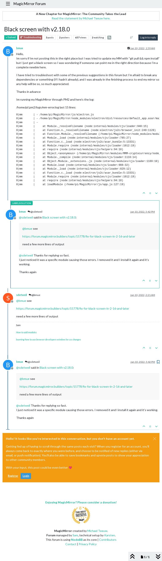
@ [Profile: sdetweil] (26, 217)
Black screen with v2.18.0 (59, 217)
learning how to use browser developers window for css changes (48, 339)
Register (13, 475)
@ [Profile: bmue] (27, 228)
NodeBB (77, 539)
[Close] (154, 438)
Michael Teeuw (97, 531)
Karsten (109, 535)
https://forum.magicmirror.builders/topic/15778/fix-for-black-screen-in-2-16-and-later (78, 236)
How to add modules (26, 332)
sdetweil (21, 295)
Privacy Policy (88, 544)
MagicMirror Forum (29, 3)
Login (26, 475)
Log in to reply (148, 37)
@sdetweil (35, 211)
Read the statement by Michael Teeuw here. (81, 18)
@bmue (34, 295)
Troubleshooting (30, 37)
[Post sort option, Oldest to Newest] (131, 37)
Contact (70, 544)
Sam (75, 535)
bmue (19, 48)
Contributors (107, 539)
